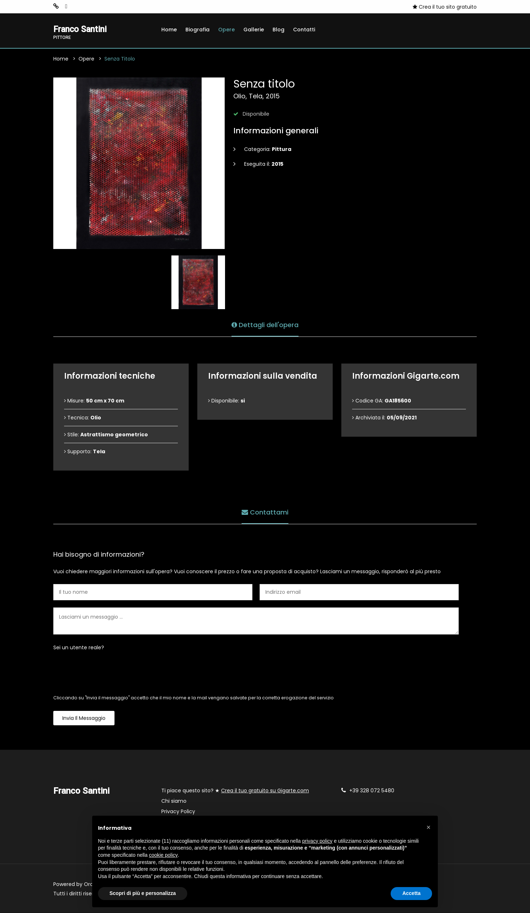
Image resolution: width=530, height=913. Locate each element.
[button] (428, 827)
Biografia (197, 29)
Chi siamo (174, 801)
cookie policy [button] (163, 855)
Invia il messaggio (83, 718)
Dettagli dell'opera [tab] (265, 324)
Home (169, 29)
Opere (226, 29)
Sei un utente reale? (78, 647)
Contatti (304, 29)
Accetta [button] (411, 893)
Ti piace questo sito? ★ (235, 790)
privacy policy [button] (317, 841)
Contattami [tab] (265, 512)
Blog (278, 29)
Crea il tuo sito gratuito (445, 6)
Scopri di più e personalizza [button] (142, 893)
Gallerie (253, 29)
